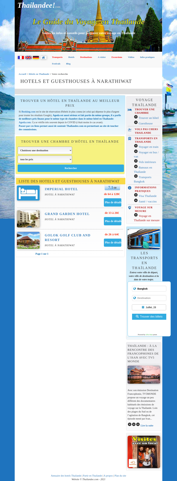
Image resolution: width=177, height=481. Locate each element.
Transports (57, 57)
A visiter (102, 57)
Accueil (22, 74)
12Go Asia (149, 334)
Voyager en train (148, 147)
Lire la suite (147, 425)
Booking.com (28, 111)
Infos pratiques (147, 57)
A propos (108, 475)
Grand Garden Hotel (67, 214)
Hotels (71, 57)
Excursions (116, 57)
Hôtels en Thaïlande (39, 74)
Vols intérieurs (147, 162)
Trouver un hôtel (149, 118)
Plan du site (120, 475)
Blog (68, 63)
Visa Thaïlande (148, 196)
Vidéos (131, 57)
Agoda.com (25, 122)
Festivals (56, 63)
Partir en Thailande (92, 475)
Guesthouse (146, 123)
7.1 (110, 187)
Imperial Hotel (61, 189)
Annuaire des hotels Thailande (66, 475)
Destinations (86, 57)
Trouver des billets (149, 316)
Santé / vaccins (148, 201)
